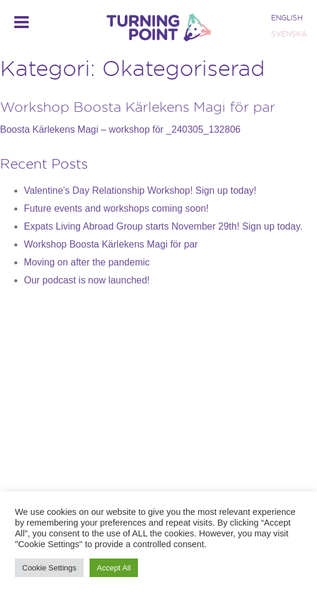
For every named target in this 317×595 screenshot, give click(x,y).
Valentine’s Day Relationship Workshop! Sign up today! (140, 190)
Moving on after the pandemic (87, 262)
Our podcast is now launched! (87, 280)
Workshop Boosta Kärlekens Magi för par (137, 106)
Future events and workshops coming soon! (116, 208)
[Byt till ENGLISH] (287, 18)
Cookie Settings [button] (49, 567)
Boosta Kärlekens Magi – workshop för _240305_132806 (120, 129)
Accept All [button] (114, 567)
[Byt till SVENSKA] (287, 34)
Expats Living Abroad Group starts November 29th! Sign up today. (163, 226)
